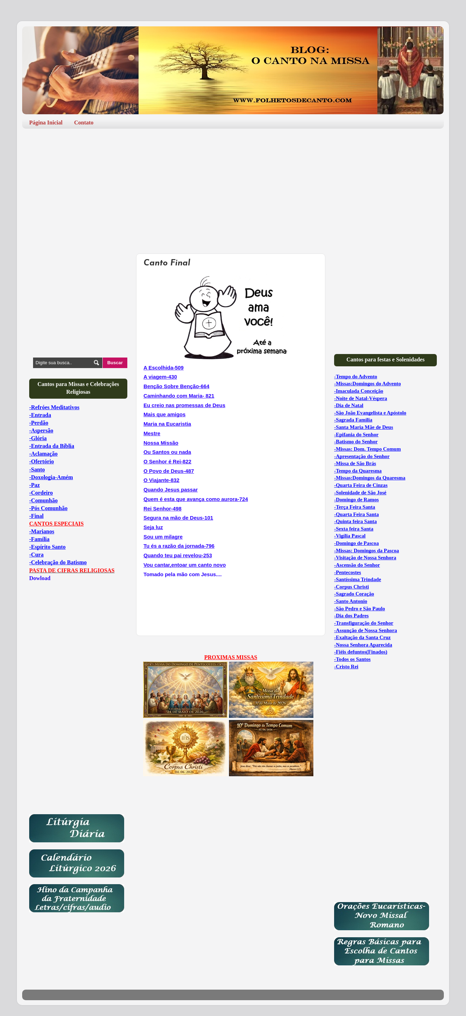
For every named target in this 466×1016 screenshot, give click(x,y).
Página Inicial (46, 123)
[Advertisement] (233, 188)
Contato (84, 123)
